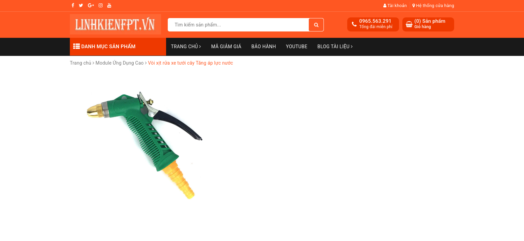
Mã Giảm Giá (226, 46)
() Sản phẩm (429, 24)
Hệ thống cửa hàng (433, 5)
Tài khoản (395, 5)
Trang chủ (186, 46)
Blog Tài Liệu (335, 46)
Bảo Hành (263, 46)
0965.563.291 (375, 21)
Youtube (296, 46)
